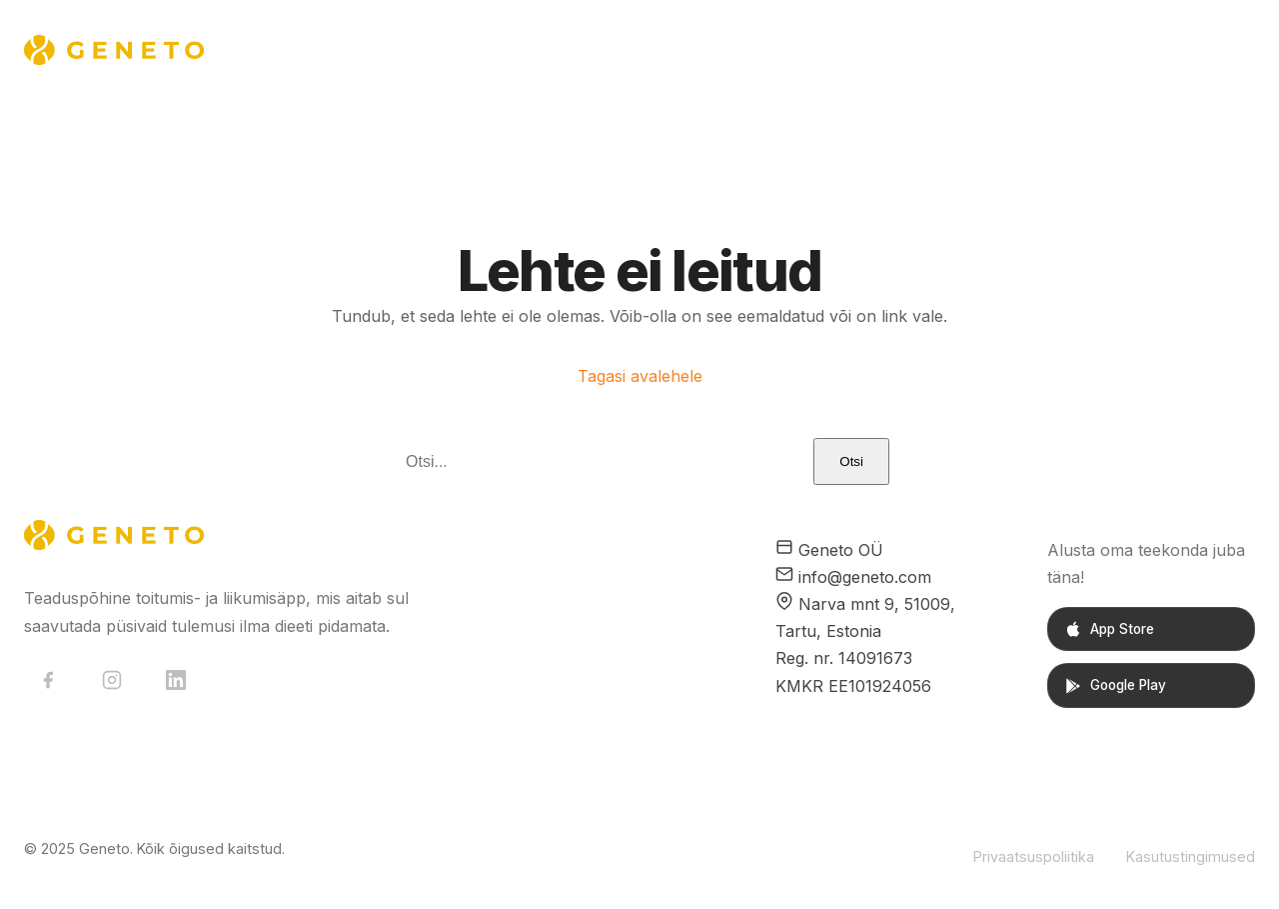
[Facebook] (48, 680)
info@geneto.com (864, 577)
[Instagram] (112, 680)
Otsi (851, 461)
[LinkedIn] (176, 680)
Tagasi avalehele (640, 376)
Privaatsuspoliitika (1033, 856)
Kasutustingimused (1190, 856)
